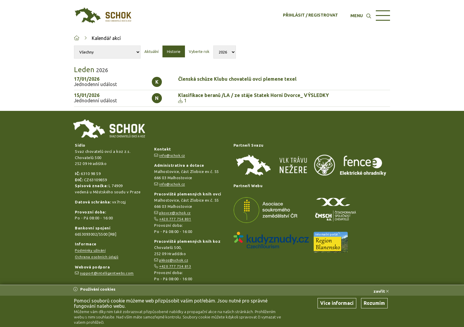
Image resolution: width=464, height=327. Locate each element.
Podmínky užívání (90, 250)
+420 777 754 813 (175, 266)
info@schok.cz (172, 155)
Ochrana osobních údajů (96, 257)
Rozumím (374, 303)
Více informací (337, 303)
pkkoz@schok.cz (173, 260)
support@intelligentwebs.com (107, 273)
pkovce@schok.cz (175, 213)
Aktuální (151, 51)
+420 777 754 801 (175, 219)
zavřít (381, 291)
